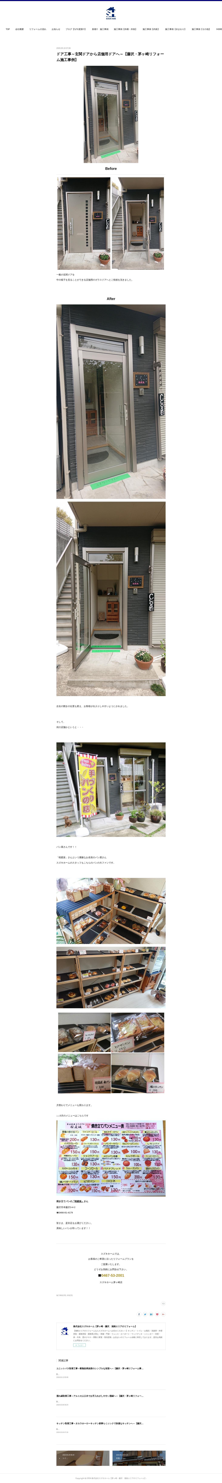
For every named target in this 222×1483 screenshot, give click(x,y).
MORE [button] (204, 29)
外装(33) (70, 1295)
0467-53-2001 (112, 1275)
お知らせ (65, 29)
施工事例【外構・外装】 (134, 29)
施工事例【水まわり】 (185, 29)
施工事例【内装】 (160, 29)
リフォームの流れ (47, 29)
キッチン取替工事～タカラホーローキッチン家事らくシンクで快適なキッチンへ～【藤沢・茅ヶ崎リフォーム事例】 (111, 1423)
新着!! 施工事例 (109, 29)
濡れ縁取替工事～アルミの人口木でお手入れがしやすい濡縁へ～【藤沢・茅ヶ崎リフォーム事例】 (103, 1396)
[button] (17, 29)
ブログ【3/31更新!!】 (85, 29)
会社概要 (29, 29)
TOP (17, 29)
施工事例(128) (61, 1295)
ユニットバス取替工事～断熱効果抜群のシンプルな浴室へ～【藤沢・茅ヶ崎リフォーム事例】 (101, 1368)
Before (59, 1374)
